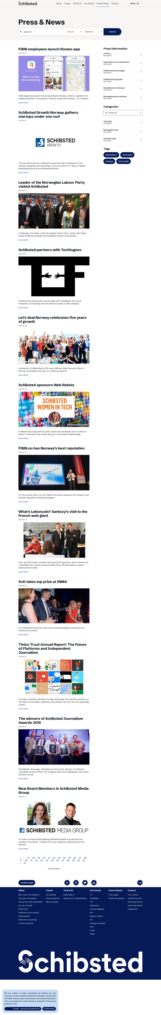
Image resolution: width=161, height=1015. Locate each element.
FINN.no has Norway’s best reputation (51, 448)
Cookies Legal (26, 883)
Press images (113, 895)
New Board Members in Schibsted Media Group (53, 790)
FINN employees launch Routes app (49, 49)
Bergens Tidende (96, 916)
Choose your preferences (30, 1009)
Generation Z (111, 155)
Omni (92, 927)
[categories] (123, 112)
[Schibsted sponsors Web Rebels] (53, 409)
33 (59, 857)
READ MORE (23, 103)
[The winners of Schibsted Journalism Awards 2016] (53, 747)
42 (36, 860)
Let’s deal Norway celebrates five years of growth (52, 319)
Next (58, 869)
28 (33, 857)
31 (49, 857)
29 (39, 857)
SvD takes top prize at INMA (42, 581)
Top (140, 883)
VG (91, 895)
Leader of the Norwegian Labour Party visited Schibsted (51, 184)
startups (109, 161)
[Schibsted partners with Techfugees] (53, 276)
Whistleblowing (24, 916)
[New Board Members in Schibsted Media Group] (53, 817)
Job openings (51, 895)
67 (25, 863)
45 (52, 860)
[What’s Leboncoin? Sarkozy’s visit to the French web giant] (53, 540)
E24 (91, 920)
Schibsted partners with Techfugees (49, 250)
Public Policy (23, 909)
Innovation (127, 155)
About (59, 3)
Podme (92, 930)
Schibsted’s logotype (116, 898)
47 (62, 860)
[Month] (93, 31)
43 (41, 860)
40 (26, 860)
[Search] (41, 31)
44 (47, 860)
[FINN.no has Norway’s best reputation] (53, 472)
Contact (115, 3)
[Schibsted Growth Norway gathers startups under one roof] (53, 141)
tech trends (123, 161)
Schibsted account (135, 898)
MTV (91, 913)
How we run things (25, 905)
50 (78, 860)
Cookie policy (49, 1009)
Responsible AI (68, 895)
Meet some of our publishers (28, 895)
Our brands (89, 3)
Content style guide (25, 923)
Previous (51, 869)
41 (31, 860)
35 (69, 857)
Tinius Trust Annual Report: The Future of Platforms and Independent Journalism (52, 648)
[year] (74, 31)
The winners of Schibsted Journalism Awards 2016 (50, 720)
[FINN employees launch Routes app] (53, 73)
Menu (135, 3)
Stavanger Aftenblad (97, 923)
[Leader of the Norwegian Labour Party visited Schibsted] (53, 211)
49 (73, 860)
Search (112, 32)
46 (57, 860)
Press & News (103, 3)
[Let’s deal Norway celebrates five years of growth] (53, 346)
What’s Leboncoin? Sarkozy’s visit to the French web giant (52, 513)
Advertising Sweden (135, 905)
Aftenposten (94, 905)
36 (74, 857)
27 (28, 857)
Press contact (133, 895)
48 (68, 860)
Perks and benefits (53, 898)
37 (80, 857)
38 (85, 857)
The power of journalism (27, 898)
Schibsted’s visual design (27, 920)
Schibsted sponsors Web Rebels (46, 385)
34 (64, 857)
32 (54, 857)
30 (44, 857)
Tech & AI (77, 3)
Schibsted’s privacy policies (28, 913)
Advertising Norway (135, 902)
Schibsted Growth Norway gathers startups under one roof (48, 114)
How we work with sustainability (30, 902)
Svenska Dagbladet (97, 909)
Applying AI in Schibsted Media (74, 898)
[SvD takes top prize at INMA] (53, 606)
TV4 (91, 902)
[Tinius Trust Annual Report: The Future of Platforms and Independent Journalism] (53, 677)
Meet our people (52, 902)
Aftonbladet (94, 898)
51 (84, 860)
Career (67, 3)
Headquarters (133, 909)
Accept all (11, 1009)
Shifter (92, 934)
